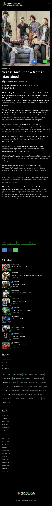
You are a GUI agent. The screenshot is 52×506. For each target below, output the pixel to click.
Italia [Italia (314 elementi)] (37, 382)
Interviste (5, 362)
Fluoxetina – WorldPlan (18, 336)
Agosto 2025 (5, 421)
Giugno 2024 (5, 462)
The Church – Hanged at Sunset (21, 292)
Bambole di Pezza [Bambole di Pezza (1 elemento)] (33, 374)
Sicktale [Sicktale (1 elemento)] (30, 394)
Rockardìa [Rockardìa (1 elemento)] (23, 394)
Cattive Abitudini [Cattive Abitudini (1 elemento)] (7, 378)
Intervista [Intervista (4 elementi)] (31, 382)
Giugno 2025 (5, 427)
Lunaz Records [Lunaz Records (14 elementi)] (6, 390)
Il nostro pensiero (8, 359)
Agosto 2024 (5, 456)
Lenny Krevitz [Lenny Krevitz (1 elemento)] (37, 386)
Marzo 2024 (5, 471)
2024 (4, 243)
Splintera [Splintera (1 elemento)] (23, 398)
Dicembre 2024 (6, 444)
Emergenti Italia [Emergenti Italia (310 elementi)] (6, 382)
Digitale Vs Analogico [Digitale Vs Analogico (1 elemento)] (38, 378)
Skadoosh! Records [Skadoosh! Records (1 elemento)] (38, 394)
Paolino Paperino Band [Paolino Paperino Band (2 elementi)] (35, 390)
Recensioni (5, 368)
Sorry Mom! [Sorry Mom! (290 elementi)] (16, 398)
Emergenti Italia (11, 243)
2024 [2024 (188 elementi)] (4, 374)
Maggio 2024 (5, 465)
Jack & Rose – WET (17, 319)
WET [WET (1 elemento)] (10, 402)
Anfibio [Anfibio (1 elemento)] (25, 374)
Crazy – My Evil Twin (17, 327)
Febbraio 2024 (5, 474)
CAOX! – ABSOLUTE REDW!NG (20, 266)
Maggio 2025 (5, 430)
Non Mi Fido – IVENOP (18, 284)
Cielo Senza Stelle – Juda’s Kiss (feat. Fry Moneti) (26, 275)
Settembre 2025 (6, 418)
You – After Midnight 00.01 (19, 301)
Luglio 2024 (5, 459)
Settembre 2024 (6, 453)
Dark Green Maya (12, 81)
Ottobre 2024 (5, 450)
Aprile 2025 (5, 433)
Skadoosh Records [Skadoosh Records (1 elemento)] (7, 398)
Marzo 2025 (5, 436)
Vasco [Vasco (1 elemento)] (43, 398)
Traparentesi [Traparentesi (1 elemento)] (31, 398)
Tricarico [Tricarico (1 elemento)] (38, 398)
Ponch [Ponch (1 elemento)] (44, 390)
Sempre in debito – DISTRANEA (21, 310)
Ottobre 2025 (5, 415)
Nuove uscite (6, 68)
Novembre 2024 (6, 447)
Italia (18, 243)
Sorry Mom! (33, 243)
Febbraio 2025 (5, 439)
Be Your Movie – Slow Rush (19, 345)
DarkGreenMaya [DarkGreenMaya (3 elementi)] (17, 378)
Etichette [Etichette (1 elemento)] (15, 382)
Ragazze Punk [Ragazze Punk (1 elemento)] (15, 394)
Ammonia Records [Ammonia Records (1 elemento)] (17, 374)
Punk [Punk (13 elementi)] (9, 394)
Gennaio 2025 (5, 441)
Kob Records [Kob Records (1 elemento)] (43, 382)
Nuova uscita (25, 243)
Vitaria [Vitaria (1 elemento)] (4, 402)
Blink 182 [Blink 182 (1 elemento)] (42, 374)
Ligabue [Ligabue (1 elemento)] (45, 386)
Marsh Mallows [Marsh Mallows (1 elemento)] (15, 390)
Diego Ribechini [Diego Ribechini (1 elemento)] (26, 378)
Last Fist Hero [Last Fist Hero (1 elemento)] (29, 386)
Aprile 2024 (5, 468)
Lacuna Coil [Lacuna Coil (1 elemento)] (6, 386)
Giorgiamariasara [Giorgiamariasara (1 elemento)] (23, 382)
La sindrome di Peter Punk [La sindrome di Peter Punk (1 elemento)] (17, 386)
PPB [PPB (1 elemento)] (4, 394)
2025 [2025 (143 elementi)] (9, 374)
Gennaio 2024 (5, 477)
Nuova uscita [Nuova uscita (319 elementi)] (25, 390)
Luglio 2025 (5, 424)
